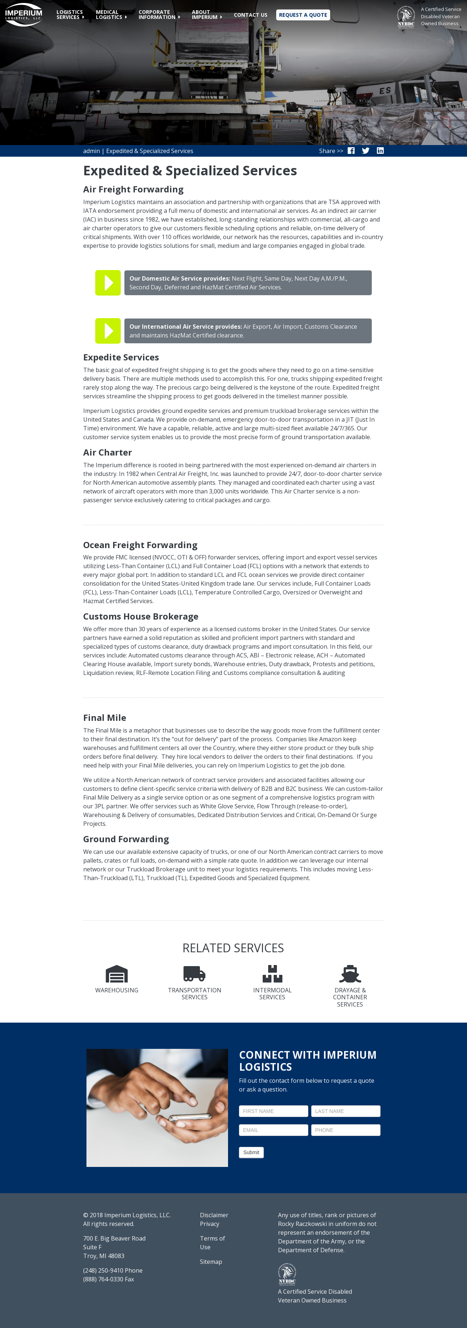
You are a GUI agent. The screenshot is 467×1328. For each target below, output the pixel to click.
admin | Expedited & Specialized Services (138, 151)
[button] (70, 15)
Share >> (331, 151)
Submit (251, 1152)
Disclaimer (214, 1215)
